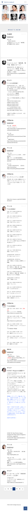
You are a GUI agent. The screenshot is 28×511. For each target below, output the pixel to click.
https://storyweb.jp (11, 167)
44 (17, 488)
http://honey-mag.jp (18, 433)
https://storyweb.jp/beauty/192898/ (16, 168)
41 (8, 488)
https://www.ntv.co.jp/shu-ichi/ (14, 313)
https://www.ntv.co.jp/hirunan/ (14, 320)
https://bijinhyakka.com (13, 454)
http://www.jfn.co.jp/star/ (13, 94)
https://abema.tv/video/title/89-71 (15, 482)
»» (22, 488)
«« (5, 488)
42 (11, 488)
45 (19, 488)
